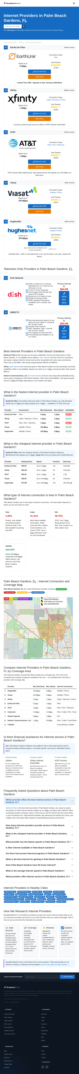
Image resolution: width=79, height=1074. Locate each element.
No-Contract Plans (9, 1034)
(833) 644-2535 (39, 244)
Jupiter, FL (48, 894)
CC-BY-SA (59, 658)
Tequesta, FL (50, 896)
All (31, 599)
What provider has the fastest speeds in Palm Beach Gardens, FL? (38, 842)
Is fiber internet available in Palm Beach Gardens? (30, 848)
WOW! (43, 1040)
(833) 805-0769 (39, 206)
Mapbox (70, 658)
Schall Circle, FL (39, 896)
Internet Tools (8, 1054)
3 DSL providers (22, 592)
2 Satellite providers (38, 592)
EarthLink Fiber (11, 414)
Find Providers (67, 976)
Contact (43, 1057)
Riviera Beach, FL (59, 891)
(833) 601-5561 (39, 162)
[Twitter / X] (47, 1067)
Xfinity (7, 419)
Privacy (6, 1002)
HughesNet (9, 431)
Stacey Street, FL (31, 899)
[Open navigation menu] (74, 3)
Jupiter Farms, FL (61, 896)
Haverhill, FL (51, 899)
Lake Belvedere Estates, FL (65, 899)
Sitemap (6, 1067)
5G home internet (34, 376)
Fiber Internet (8, 1017)
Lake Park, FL (48, 891)
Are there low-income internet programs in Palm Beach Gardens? (38, 853)
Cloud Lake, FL (50, 901)
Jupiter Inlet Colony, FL (26, 896)
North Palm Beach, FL (24, 891)
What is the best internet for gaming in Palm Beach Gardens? (36, 859)
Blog (5, 1051)
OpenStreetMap (46, 658)
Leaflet (33, 658)
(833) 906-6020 (39, 72)
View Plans (39, 77)
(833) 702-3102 (64, 332)
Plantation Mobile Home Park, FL (14, 899)
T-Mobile (11, 725)
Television (55, 100)
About (43, 1051)
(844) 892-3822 (64, 298)
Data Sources (8, 1061)
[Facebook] (42, 1067)
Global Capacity (14, 716)
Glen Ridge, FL (61, 901)
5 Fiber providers (61, 589)
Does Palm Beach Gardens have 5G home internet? (31, 865)
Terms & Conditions (14, 1002)
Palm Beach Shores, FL (35, 894)
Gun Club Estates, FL (37, 901)
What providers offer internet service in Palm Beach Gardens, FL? (38, 876)
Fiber (56, 57)
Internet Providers (9, 1014)
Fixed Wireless (23, 599)
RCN (42, 1037)
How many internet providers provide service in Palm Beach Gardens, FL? (35, 826)
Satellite (53, 192)
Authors (43, 1054)
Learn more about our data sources (54, 964)
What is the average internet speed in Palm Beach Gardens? (35, 871)
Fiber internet (44, 357)
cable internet (14, 367)
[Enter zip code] (42, 977)
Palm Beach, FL (24, 901)
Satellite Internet (9, 1030)
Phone (63, 100)
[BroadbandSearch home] (12, 3)
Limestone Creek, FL (59, 894)
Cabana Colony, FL (10, 891)
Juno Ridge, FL (37, 891)
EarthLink (44, 1014)
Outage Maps (8, 1064)
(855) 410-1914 (39, 113)
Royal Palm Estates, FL (11, 901)
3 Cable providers (10, 592)
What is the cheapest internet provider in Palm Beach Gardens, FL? (36, 834)
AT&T (7, 423)
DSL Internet (8, 1024)
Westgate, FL (41, 899)
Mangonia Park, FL (21, 894)
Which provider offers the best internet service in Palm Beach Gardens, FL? (36, 801)
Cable (48, 100)
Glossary (6, 1057)
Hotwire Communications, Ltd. (19, 720)
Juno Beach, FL (9, 894)
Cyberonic (12, 712)
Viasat (7, 427)
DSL (54, 145)
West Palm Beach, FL (11, 896)
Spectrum (44, 1024)
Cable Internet (8, 1020)
